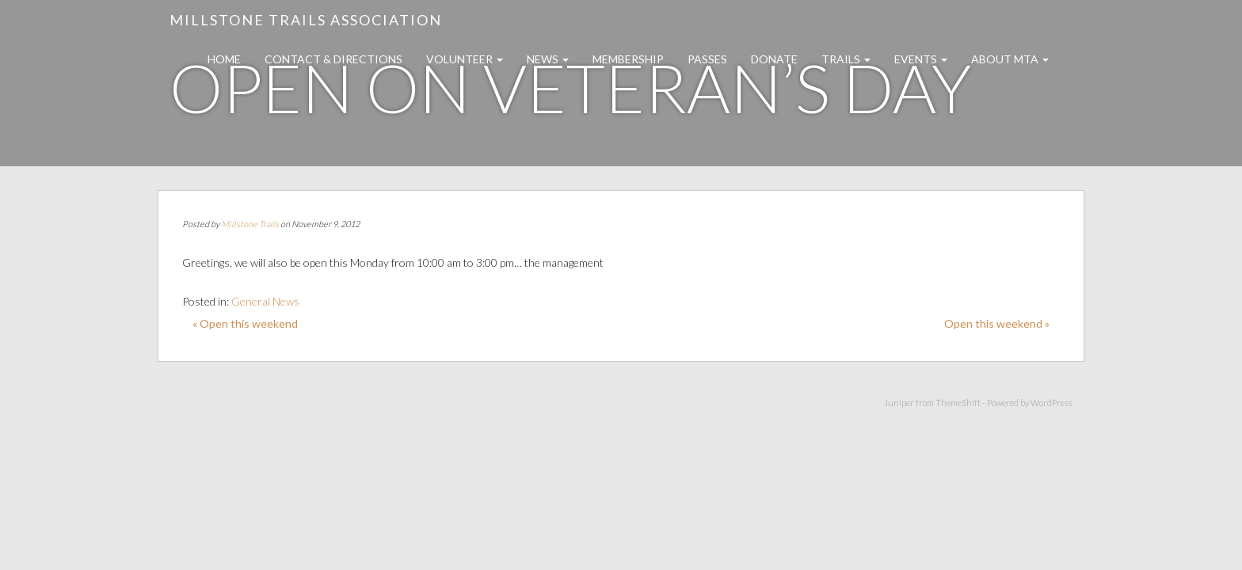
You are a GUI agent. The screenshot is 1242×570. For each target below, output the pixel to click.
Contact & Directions (333, 59)
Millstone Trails (250, 223)
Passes (707, 59)
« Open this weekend (245, 323)
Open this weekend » (997, 323)
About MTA (1010, 59)
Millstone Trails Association (306, 19)
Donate (774, 59)
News (548, 59)
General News (265, 301)
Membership (628, 59)
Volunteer (464, 59)
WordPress (1051, 402)
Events (920, 59)
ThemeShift (958, 402)
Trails (846, 59)
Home (224, 59)
